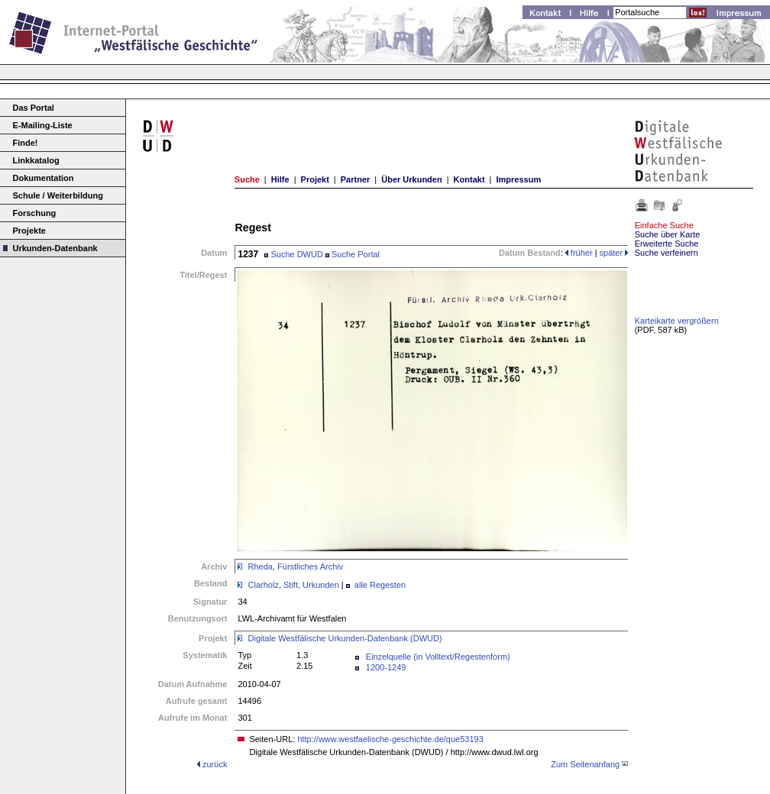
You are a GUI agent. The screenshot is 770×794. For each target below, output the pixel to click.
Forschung (35, 213)
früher (579, 252)
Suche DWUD (293, 254)
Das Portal (33, 107)
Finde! (25, 142)
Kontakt (469, 179)
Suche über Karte (667, 234)
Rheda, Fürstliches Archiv (296, 566)
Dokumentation (43, 177)
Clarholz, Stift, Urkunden (293, 584)
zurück (214, 764)
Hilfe (280, 179)
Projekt (315, 179)
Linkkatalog (36, 160)
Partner (355, 179)
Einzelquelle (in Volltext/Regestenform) (438, 656)
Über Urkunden (411, 179)
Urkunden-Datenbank (55, 248)
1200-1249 (386, 667)
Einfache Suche (664, 225)
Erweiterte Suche (667, 243)
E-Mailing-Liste (43, 125)
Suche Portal (352, 254)
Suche (247, 179)
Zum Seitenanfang (585, 764)
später (614, 252)
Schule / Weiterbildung (58, 195)
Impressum (518, 179)
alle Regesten (380, 584)
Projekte (29, 230)
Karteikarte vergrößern (677, 320)
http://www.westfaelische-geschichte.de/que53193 (390, 739)
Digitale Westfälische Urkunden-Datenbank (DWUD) (345, 638)
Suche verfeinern (666, 252)
